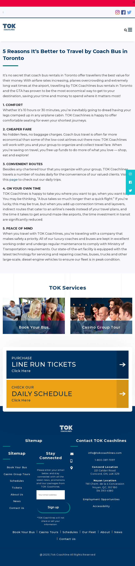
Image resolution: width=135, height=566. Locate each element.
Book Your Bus (16, 471)
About (89, 536)
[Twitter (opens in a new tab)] (129, 12)
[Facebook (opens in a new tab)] (123, 12)
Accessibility (101, 509)
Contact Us (17, 504)
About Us (17, 493)
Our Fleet (75, 536)
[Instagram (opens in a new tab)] (117, 12)
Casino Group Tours (16, 477)
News (16, 499)
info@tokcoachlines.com (105, 457)
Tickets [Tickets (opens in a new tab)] (16, 488)
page (13, 179)
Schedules (17, 482)
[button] (124, 28)
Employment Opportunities (101, 503)
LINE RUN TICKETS (62, 364)
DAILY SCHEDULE (62, 396)
